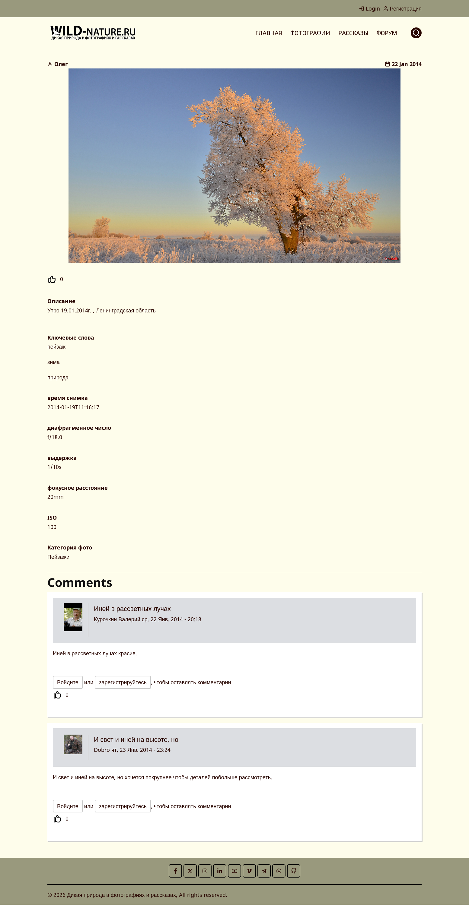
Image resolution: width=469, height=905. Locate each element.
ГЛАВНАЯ (268, 32)
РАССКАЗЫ (353, 32)
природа (58, 377)
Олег (61, 64)
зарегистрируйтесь (123, 682)
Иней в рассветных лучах (132, 608)
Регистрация (402, 8)
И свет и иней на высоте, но (136, 739)
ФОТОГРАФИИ (310, 32)
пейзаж (56, 346)
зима (53, 361)
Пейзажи (58, 556)
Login (369, 8)
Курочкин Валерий (117, 619)
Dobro (102, 749)
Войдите (67, 682)
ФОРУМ (387, 32)
